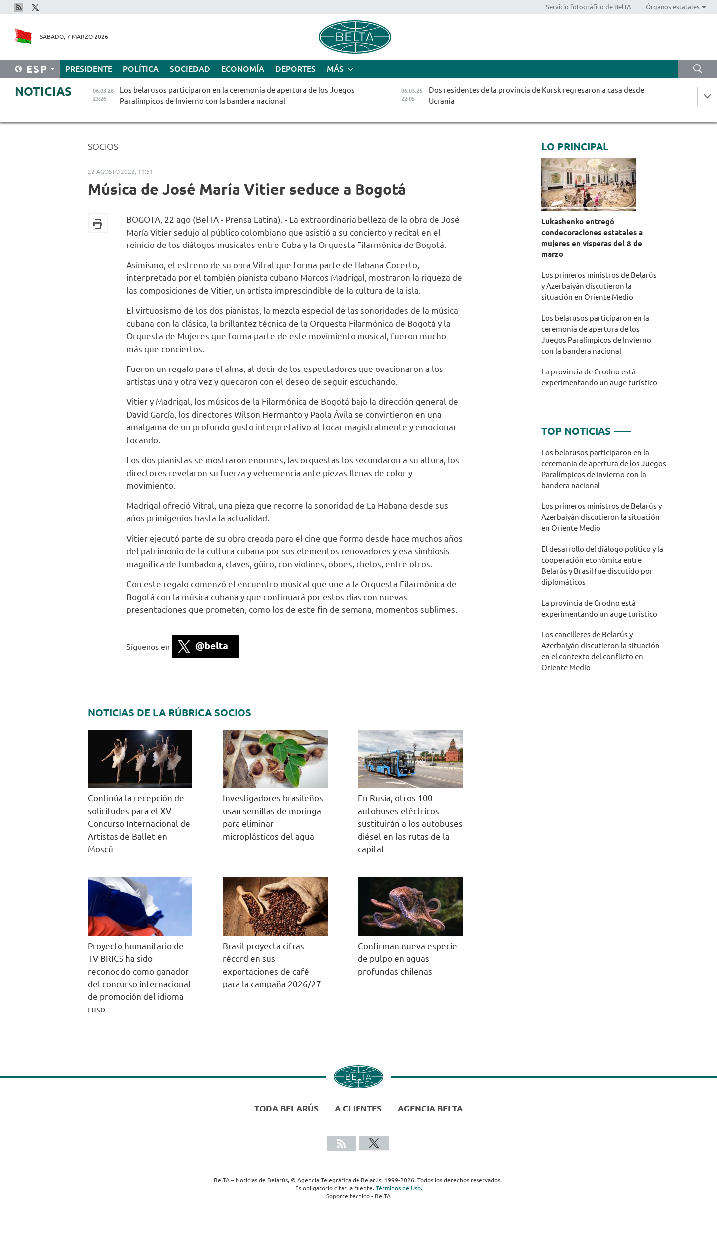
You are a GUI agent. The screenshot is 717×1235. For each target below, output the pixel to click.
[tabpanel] (605, 565)
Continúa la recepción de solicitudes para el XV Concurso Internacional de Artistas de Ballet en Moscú (139, 823)
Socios (103, 146)
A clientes (358, 1108)
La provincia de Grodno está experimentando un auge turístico (600, 377)
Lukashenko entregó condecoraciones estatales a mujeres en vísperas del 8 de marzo (592, 237)
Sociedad (190, 68)
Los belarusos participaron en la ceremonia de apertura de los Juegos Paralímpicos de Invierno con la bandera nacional (596, 334)
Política (141, 68)
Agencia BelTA (430, 1108)
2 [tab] (641, 427)
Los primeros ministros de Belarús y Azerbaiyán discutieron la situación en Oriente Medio (599, 286)
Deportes (295, 68)
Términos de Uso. (399, 1188)
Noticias (43, 91)
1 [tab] (622, 427)
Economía (242, 68)
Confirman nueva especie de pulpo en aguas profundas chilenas (407, 958)
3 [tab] (659, 427)
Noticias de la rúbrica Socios (169, 713)
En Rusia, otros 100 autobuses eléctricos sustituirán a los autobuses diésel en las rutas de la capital (410, 823)
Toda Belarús (286, 1108)
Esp (37, 69)
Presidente (88, 68)
